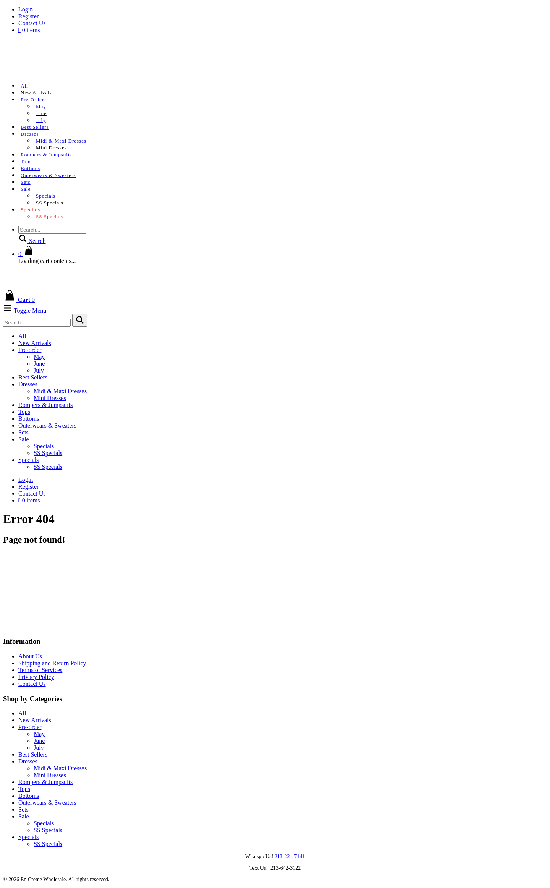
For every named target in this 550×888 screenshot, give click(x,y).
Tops (26, 161)
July (41, 120)
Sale (26, 189)
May (41, 106)
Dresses (30, 134)
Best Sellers (35, 127)
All (24, 86)
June (41, 113)
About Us (30, 656)
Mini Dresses (51, 148)
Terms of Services (40, 670)
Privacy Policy (36, 677)
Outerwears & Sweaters (48, 175)
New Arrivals (36, 93)
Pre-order (32, 99)
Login (25, 9)
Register (28, 16)
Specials (45, 196)
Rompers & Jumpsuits (46, 154)
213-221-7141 (290, 856)
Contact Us (32, 23)
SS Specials (49, 203)
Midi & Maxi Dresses (61, 141)
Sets (26, 182)
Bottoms (30, 168)
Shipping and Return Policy (52, 663)
